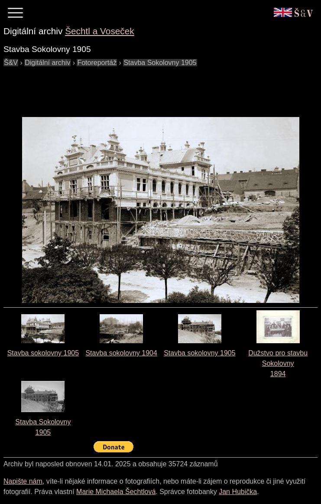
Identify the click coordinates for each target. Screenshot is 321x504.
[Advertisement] (161, 87)
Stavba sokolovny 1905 (43, 353)
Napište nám (22, 481)
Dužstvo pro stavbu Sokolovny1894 (278, 363)
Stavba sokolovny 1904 (121, 353)
